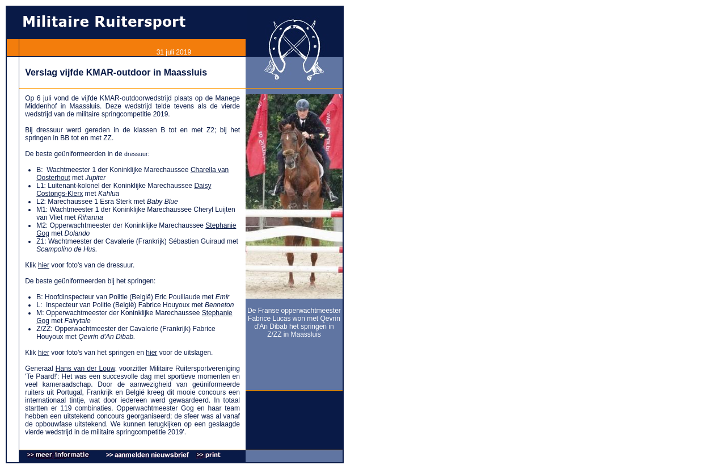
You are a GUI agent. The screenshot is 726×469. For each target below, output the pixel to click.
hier (43, 265)
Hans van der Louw (85, 368)
